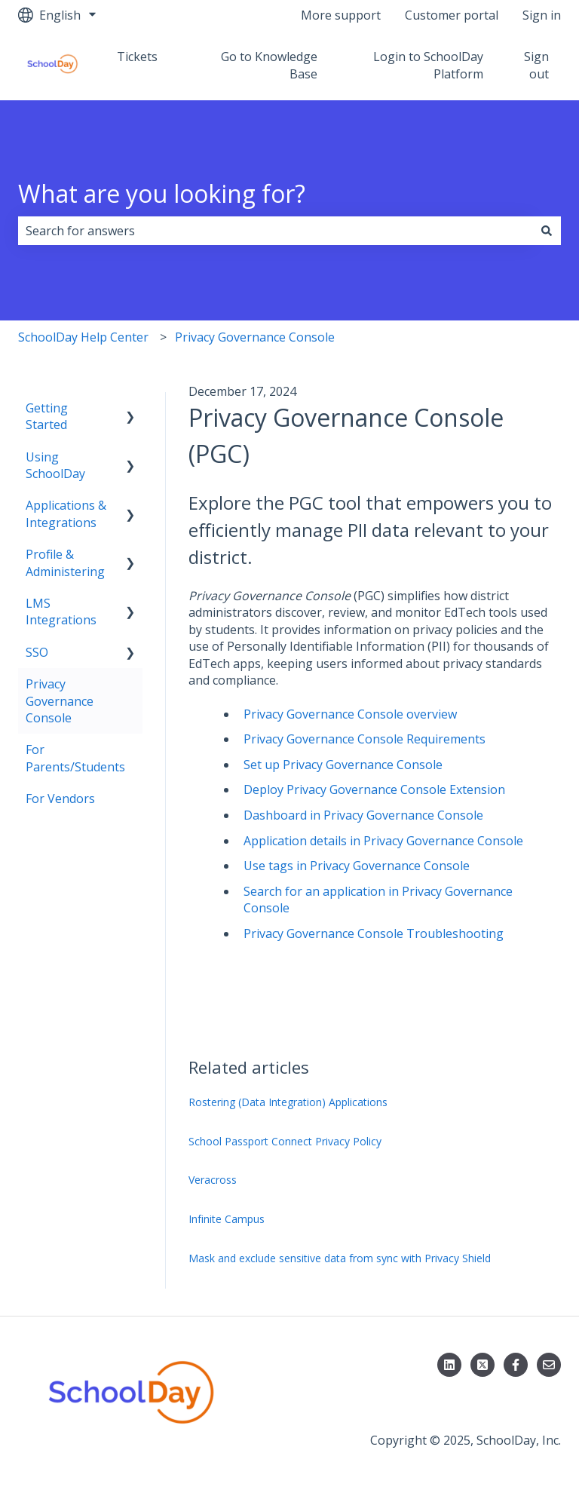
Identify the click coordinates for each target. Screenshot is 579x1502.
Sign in (541, 15)
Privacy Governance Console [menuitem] (59, 701)
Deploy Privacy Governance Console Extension (374, 789)
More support (341, 15)
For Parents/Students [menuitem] (75, 757)
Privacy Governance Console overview (350, 714)
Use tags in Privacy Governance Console (357, 865)
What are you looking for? (161, 193)
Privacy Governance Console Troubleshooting (374, 933)
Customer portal (451, 15)
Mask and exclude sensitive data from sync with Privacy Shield (339, 1258)
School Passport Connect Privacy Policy (284, 1141)
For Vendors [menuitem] (60, 798)
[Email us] (549, 1365)
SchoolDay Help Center (83, 337)
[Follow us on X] (482, 1365)
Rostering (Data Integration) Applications (288, 1102)
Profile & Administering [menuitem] (65, 562)
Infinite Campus (226, 1219)
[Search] (546, 230)
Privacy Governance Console (255, 337)
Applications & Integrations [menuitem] (66, 513)
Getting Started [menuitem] (47, 416)
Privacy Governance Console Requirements (365, 739)
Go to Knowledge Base (269, 64)
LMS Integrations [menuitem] (61, 611)
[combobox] (275, 230)
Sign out (536, 64)
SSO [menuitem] (37, 652)
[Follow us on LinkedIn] (449, 1365)
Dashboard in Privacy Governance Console (363, 815)
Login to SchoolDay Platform (428, 64)
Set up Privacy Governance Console (343, 764)
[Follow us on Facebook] (516, 1365)
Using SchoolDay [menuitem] (55, 465)
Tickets (137, 56)
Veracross (212, 1179)
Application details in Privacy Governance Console (383, 840)
